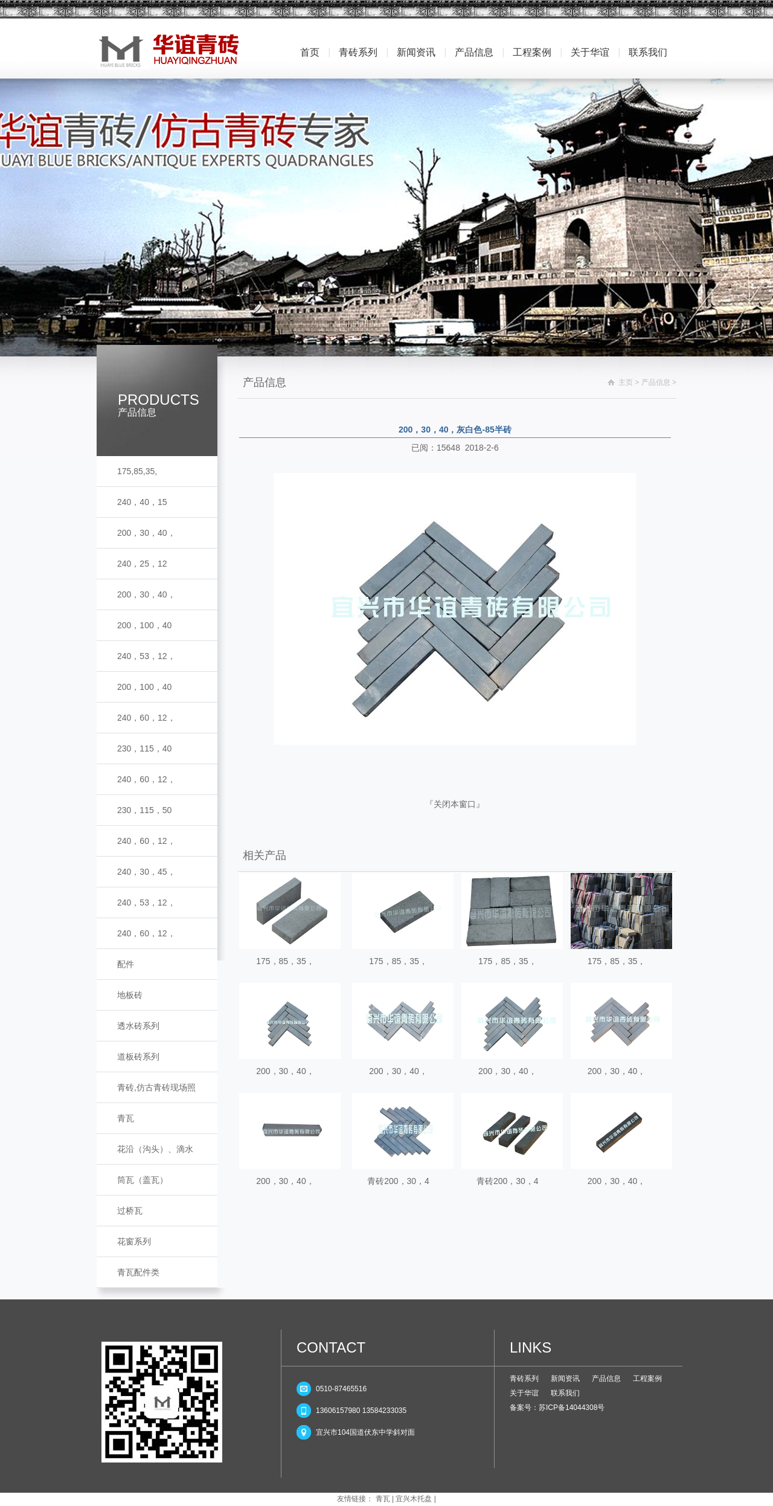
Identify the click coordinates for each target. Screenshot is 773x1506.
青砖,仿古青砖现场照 (156, 1087)
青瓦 (125, 1118)
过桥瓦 (130, 1210)
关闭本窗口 (455, 804)
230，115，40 (144, 748)
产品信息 (474, 52)
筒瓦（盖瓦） (142, 1180)
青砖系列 (358, 52)
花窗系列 (134, 1241)
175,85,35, (137, 471)
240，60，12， (146, 717)
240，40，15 (142, 502)
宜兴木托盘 (414, 1499)
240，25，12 (142, 563)
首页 (309, 52)
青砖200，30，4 (398, 1181)
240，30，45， (146, 872)
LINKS (530, 1347)
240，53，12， (146, 656)
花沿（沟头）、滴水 (155, 1149)
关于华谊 (590, 52)
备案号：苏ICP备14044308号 (557, 1407)
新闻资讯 (416, 52)
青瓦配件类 (138, 1272)
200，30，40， (146, 533)
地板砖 (130, 995)
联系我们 (648, 52)
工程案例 (532, 52)
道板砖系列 (138, 1056)
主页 (625, 382)
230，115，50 (144, 810)
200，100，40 (144, 625)
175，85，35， (285, 961)
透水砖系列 (138, 1026)
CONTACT (331, 1347)
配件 (125, 964)
